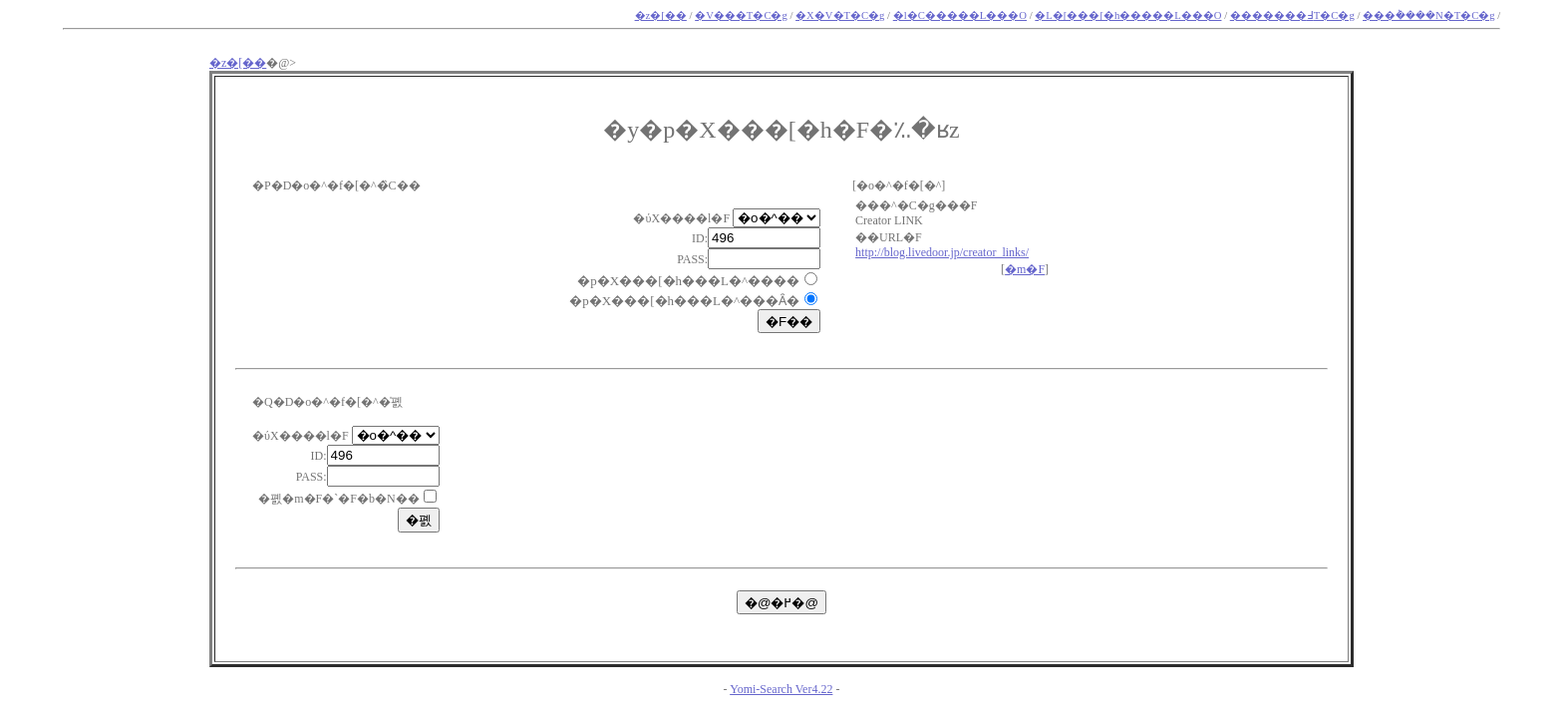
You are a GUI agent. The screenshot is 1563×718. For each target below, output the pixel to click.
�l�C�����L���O (960, 15)
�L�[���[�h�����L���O (1128, 15)
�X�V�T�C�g (839, 15)
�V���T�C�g (741, 15)
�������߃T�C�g (1292, 15)
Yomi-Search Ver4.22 (781, 689)
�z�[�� (661, 15)
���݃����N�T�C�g (1429, 15)
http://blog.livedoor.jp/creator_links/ (942, 252)
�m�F (1025, 269)
